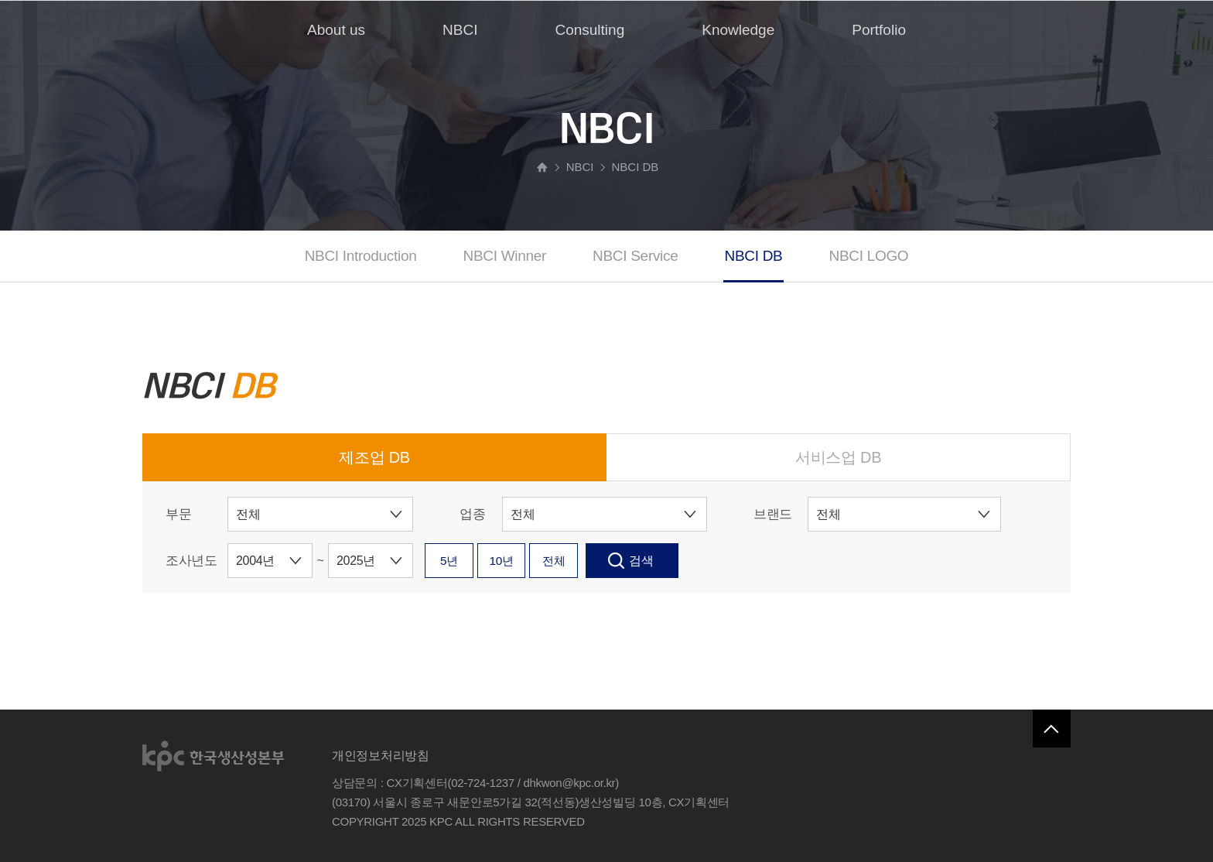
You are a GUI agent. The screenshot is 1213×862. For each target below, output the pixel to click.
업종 (472, 514)
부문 (178, 514)
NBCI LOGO (868, 256)
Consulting (589, 30)
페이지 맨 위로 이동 (1051, 729)
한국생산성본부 (213, 756)
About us (336, 30)
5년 (455, 560)
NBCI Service (635, 256)
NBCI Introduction (361, 256)
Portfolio (879, 30)
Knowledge (738, 30)
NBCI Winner (505, 256)
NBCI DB (754, 256)
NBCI (459, 30)
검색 (681, 560)
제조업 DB (374, 457)
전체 (587, 560)
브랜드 (772, 514)
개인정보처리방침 (380, 755)
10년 (522, 560)
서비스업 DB (838, 457)
